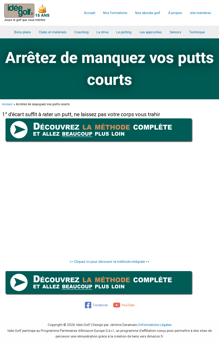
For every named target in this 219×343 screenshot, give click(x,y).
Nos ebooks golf (150, 13)
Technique (193, 32)
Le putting (123, 32)
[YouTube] (124, 305)
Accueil (94, 13)
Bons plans (26, 32)
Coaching (83, 32)
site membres (200, 13)
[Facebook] (96, 305)
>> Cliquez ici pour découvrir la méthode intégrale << (109, 262)
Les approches (149, 32)
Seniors (173, 32)
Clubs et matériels (55, 32)
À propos (176, 13)
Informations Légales (155, 325)
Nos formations (119, 13)
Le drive (103, 32)
